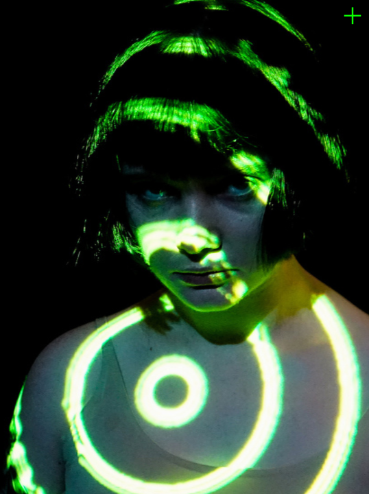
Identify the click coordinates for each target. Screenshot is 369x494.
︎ (352, 16)
